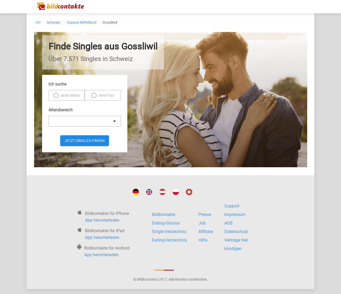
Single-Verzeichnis (169, 231)
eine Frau (106, 95)
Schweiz (53, 22)
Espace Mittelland (81, 22)
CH (37, 22)
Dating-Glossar (166, 223)
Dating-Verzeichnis (169, 240)
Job (202, 223)
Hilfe (202, 240)
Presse (204, 214)
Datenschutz (236, 231)
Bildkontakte (163, 214)
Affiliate (205, 231)
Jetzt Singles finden (84, 140)
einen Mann (70, 95)
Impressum (234, 214)
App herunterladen (102, 220)
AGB (228, 223)
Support (231, 206)
